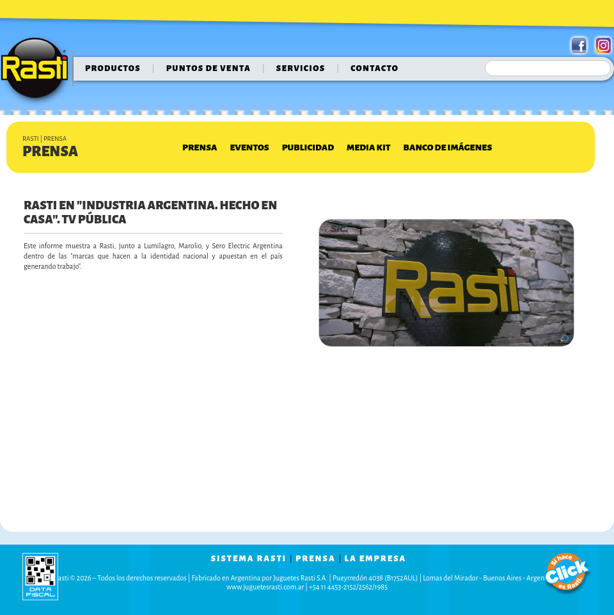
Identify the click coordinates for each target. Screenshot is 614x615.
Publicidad (308, 147)
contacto (374, 68)
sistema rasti (249, 558)
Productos (113, 68)
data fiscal (40, 576)
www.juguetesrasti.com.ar (265, 587)
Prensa (199, 147)
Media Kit (368, 147)
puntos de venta (208, 68)
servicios (301, 68)
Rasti (38, 71)
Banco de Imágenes (448, 147)
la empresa (376, 558)
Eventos (249, 147)
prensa (315, 558)
